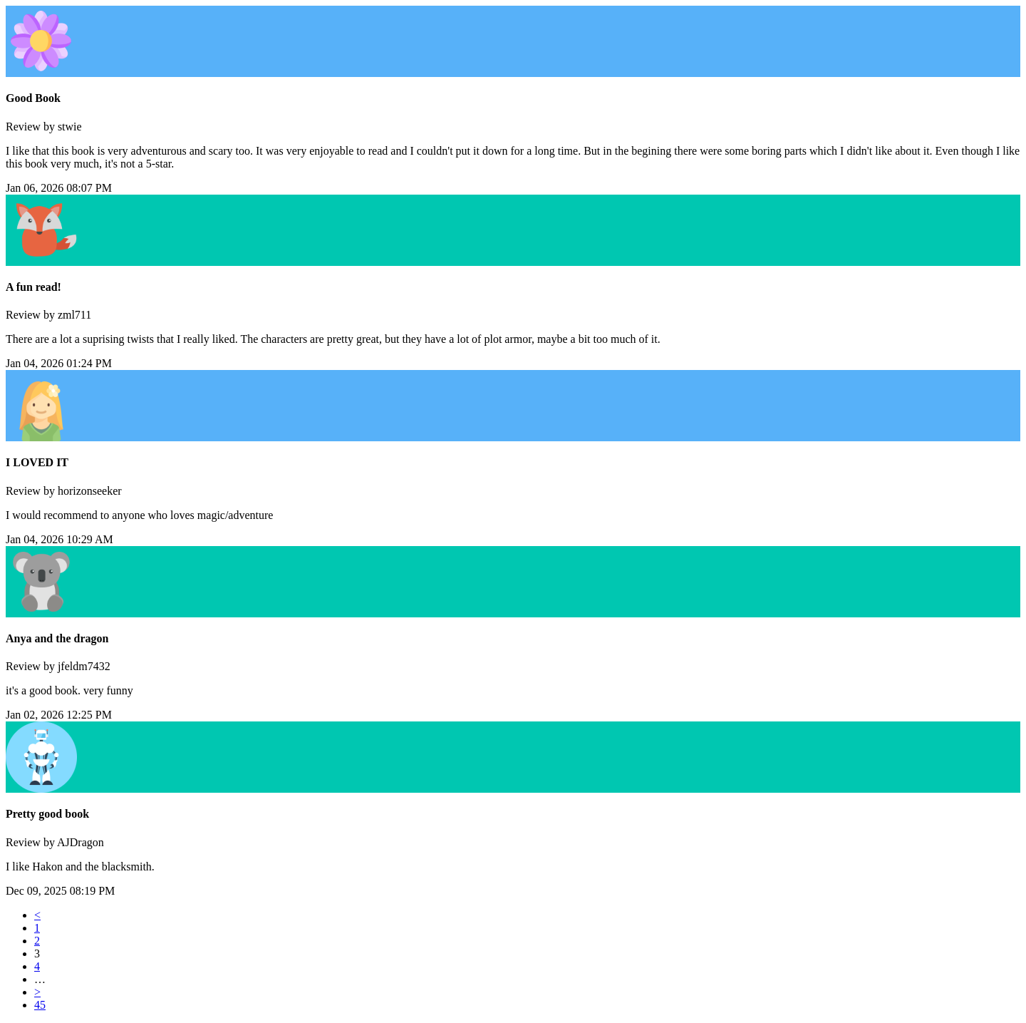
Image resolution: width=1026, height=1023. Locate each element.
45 (40, 1005)
